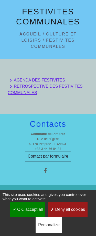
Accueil (30, 34)
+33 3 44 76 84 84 (48, 149)
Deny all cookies (68, 209)
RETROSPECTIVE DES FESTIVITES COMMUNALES (45, 89)
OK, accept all (28, 209)
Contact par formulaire (48, 156)
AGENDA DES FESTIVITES (36, 80)
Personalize (49, 225)
